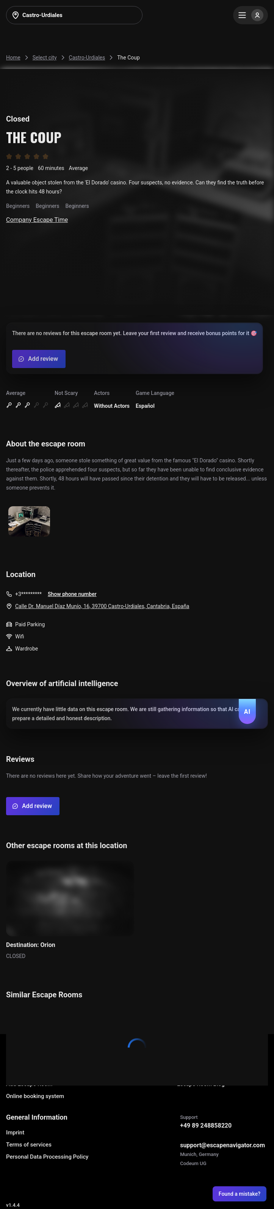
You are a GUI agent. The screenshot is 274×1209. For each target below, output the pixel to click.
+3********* (28, 594)
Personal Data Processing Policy (47, 1156)
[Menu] (250, 15)
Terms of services (29, 1144)
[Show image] (29, 522)
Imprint (15, 1132)
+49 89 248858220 (206, 1125)
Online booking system (35, 1096)
